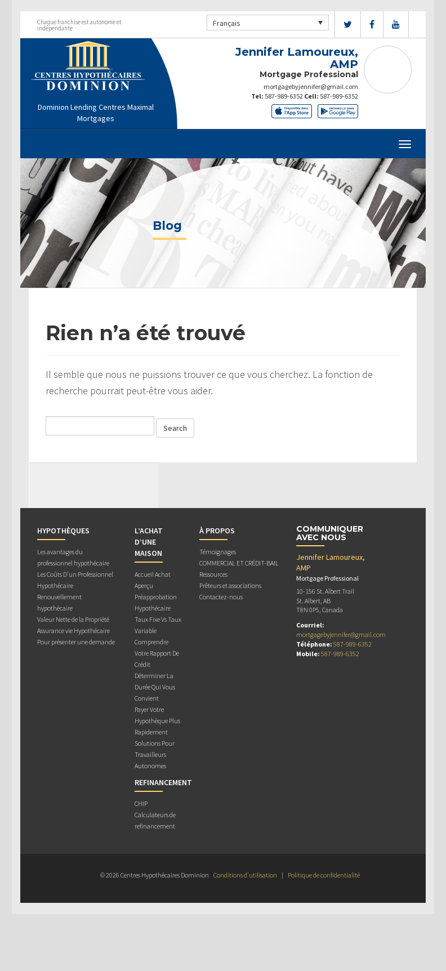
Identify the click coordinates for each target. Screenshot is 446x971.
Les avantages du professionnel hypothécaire (73, 557)
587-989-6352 (284, 96)
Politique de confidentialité (324, 875)
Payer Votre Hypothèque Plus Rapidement (157, 720)
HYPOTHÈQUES (63, 530)
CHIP (141, 803)
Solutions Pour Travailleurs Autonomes (155, 754)
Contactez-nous (221, 597)
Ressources (213, 574)
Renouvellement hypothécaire (59, 602)
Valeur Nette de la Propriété (73, 619)
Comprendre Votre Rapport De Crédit (157, 653)
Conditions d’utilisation (245, 875)
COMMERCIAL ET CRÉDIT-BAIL (239, 563)
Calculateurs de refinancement (155, 820)
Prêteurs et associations (230, 585)
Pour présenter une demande (76, 642)
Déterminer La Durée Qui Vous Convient (155, 686)
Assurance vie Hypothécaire (73, 630)
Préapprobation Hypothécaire (156, 602)
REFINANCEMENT (163, 782)
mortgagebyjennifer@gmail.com (311, 86)
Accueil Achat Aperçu (153, 580)
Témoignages (217, 551)
